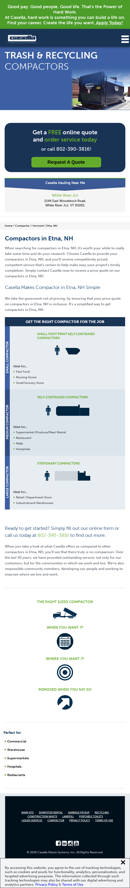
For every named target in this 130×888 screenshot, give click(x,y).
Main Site (27, 812)
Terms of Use (104, 820)
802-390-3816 (53, 535)
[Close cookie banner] (123, 862)
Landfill (68, 816)
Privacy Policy (79, 820)
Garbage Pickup (79, 812)
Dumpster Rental (51, 812)
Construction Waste (42, 816)
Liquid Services (32, 820)
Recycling (102, 812)
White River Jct (65, 195)
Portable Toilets (91, 816)
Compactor (55, 820)
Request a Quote (66, 162)
